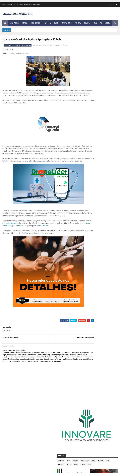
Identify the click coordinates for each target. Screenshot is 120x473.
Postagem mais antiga (10, 347)
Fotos (56, 23)
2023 (90, 166)
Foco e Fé (106, 78)
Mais (95, 23)
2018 (89, 150)
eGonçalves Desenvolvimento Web (22, 470)
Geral (113, 78)
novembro (90, 199)
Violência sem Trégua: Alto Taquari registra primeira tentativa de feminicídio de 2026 (23, 419)
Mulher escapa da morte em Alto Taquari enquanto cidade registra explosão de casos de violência (25, 429)
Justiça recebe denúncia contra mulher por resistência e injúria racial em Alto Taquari (24, 460)
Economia (16, 46)
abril (89, 178)
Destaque (7, 46)
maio (89, 181)
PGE (59, 231)
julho (89, 187)
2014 (89, 138)
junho (89, 184)
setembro (90, 193)
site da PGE (48, 236)
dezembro (90, 202)
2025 (90, 209)
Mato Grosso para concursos (24, 4)
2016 (89, 144)
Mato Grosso (67, 23)
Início (3, 4)
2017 (89, 147)
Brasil (24, 23)
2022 (90, 163)
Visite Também (105, 23)
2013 (89, 134)
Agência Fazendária (26, 233)
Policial (78, 23)
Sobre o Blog (36, 4)
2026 (90, 212)
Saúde (88, 86)
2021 (89, 160)
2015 (89, 141)
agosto (89, 190)
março (89, 175)
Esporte (48, 23)
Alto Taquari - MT (11, 4)
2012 (89, 131)
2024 (90, 206)
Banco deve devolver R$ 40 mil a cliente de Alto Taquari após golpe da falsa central (25, 450)
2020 (90, 156)
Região (111, 82)
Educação (104, 74)
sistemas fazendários (31, 236)
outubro (90, 196)
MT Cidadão (71, 236)
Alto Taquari (14, 23)
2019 (89, 153)
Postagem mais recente (73, 347)
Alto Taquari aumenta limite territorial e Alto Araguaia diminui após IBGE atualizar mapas (25, 439)
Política (87, 23)
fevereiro (90, 172)
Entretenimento (36, 23)
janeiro (89, 169)
